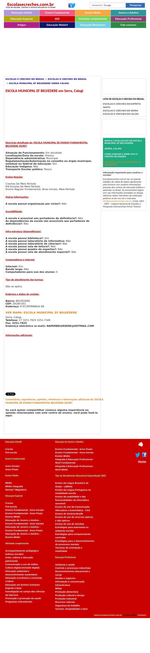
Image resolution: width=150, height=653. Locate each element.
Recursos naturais (65, 602)
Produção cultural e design (69, 595)
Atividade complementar (93, 19)
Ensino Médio (93, 12)
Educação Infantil (21, 12)
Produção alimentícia (66, 592)
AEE (57, 19)
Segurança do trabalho (67, 605)
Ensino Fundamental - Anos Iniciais (24, 510)
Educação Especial (22, 19)
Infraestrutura (62, 585)
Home (142, 461)
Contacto (142, 615)
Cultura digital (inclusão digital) (22, 567)
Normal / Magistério (16, 490)
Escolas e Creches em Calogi (121, 114)
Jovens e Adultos (128, 12)
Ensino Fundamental (57, 12)
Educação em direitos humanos (22, 585)
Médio (8, 483)
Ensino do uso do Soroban (69, 524)
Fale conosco (128, 25)
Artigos (21, 25)
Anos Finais (11, 469)
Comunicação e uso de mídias (21, 564)
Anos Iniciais (12, 466)
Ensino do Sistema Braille (69, 513)
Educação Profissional (128, 19)
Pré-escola (11, 452)
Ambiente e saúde (65, 564)
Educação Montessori (92, 25)
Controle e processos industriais (73, 568)
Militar (58, 588)
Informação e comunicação (70, 581)
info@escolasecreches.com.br (117, 201)
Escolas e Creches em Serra (120, 110)
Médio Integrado (14, 486)
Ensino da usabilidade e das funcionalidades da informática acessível (72, 500)
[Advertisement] (62, 51)
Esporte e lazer (13, 588)
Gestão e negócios (65, 578)
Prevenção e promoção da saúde (23, 598)
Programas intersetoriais (18, 602)
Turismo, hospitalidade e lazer (71, 609)
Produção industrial (66, 598)
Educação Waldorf (57, 25)
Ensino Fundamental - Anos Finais (24, 513)
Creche (9, 449)
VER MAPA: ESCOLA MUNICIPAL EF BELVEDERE (41, 312)
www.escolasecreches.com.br (108, 615)
